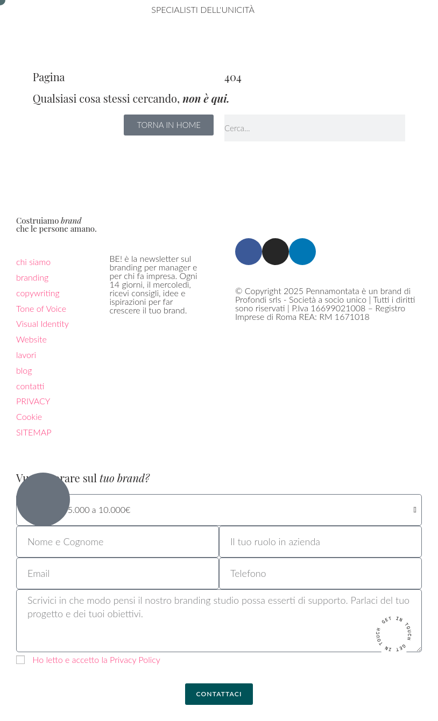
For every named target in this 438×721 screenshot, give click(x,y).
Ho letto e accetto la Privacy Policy (96, 659)
